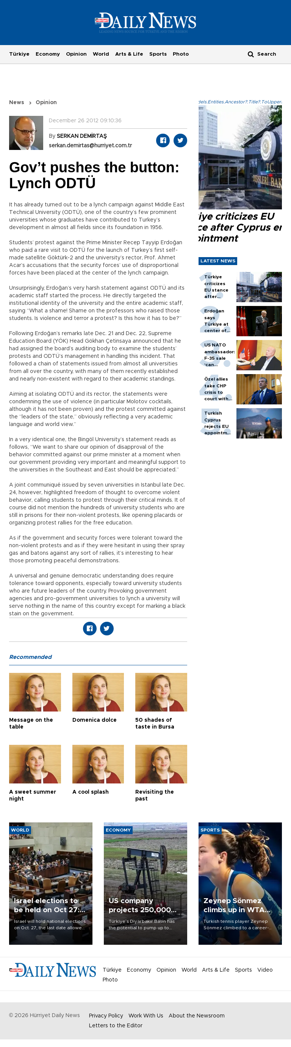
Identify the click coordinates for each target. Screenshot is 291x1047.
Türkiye (19, 54)
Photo (181, 54)
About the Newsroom (197, 1016)
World (101, 54)
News (16, 102)
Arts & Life (129, 54)
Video (265, 970)
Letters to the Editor (115, 1025)
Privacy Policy (106, 1016)
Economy (48, 54)
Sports (158, 54)
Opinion (76, 54)
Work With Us (145, 1016)
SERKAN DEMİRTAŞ (82, 136)
